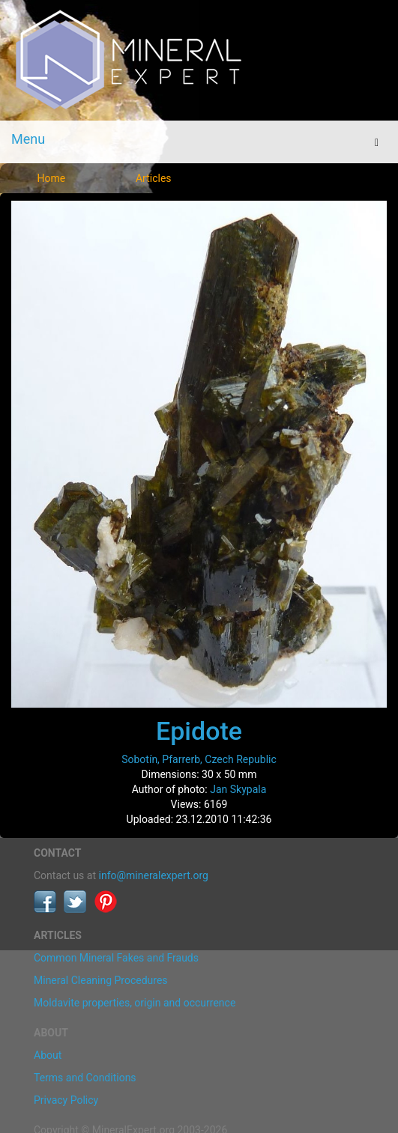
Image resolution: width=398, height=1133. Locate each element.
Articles (154, 178)
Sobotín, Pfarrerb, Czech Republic (199, 759)
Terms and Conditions (85, 1078)
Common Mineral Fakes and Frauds (116, 958)
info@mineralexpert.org (153, 875)
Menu (28, 139)
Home (51, 178)
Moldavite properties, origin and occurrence (134, 1003)
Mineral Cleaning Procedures (101, 980)
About (47, 1055)
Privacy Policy (66, 1100)
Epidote (199, 731)
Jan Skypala (238, 789)
